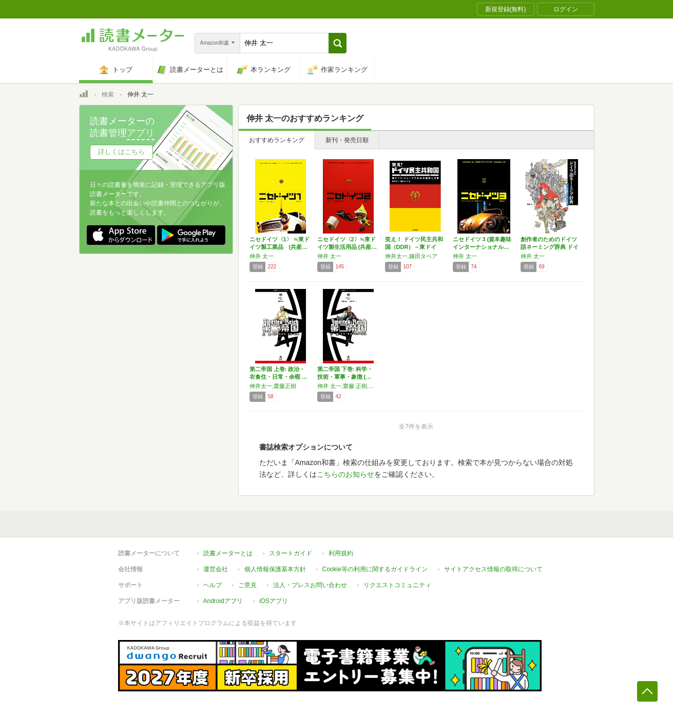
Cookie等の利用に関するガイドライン (375, 569)
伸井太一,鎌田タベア (411, 256)
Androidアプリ (223, 601)
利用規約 (341, 553)
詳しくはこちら (121, 152)
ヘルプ (212, 585)
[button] (338, 43)
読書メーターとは (228, 553)
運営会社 (215, 569)
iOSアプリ (273, 601)
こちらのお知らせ (345, 474)
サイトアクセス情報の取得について (493, 569)
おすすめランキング (276, 140)
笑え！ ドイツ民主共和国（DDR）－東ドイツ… (414, 247)
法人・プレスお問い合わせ (310, 585)
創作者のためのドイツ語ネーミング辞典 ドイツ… (550, 247)
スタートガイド (290, 553)
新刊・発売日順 (347, 140)
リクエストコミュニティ (397, 585)
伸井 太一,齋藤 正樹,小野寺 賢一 (348, 386)
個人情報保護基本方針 (275, 569)
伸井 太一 (261, 256)
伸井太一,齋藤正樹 (272, 386)
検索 (108, 94)
